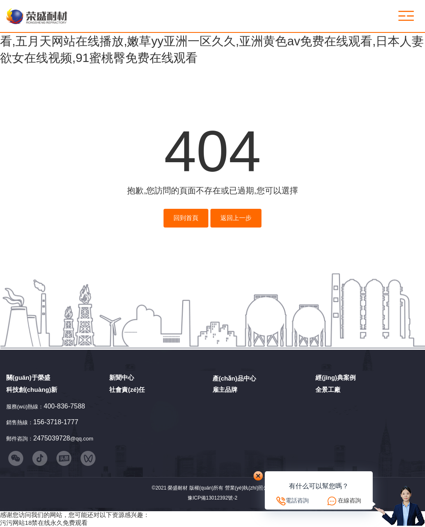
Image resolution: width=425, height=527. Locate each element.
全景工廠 (327, 389)
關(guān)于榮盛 (28, 377)
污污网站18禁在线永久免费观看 (44, 523)
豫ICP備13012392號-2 (212, 498)
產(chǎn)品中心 (234, 378)
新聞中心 (121, 377)
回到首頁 (185, 218)
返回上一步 (236, 218)
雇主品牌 (224, 389)
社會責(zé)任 (127, 389)
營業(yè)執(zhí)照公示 (249, 488)
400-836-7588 (64, 406)
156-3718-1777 (55, 422)
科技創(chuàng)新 (31, 389)
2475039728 (51, 438)
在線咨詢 (349, 500)
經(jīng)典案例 (335, 377)
